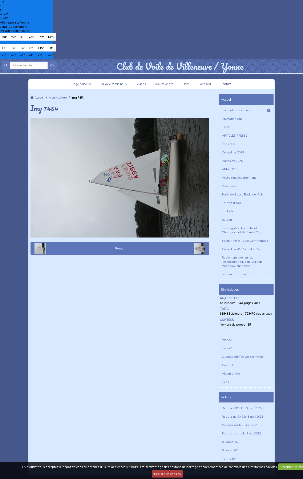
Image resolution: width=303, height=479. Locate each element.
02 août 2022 (231, 442)
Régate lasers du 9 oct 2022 (241, 433)
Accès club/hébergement (239, 177)
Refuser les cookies (167, 474)
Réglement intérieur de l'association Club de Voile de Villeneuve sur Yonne (242, 262)
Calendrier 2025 (233, 152)
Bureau (227, 220)
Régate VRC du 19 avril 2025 (242, 408)
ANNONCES (230, 169)
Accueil (39, 97)
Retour (120, 248)
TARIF (226, 127)
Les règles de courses (246, 110)
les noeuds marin (234, 274)
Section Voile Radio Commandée (245, 241)
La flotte (228, 211)
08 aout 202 (230, 450)
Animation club (232, 119)
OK (52, 65)
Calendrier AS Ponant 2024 (241, 249)
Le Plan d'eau (231, 203)
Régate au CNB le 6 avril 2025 (242, 416)
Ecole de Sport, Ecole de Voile (242, 194)
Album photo (164, 84)
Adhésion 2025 (232, 161)
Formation (229, 459)
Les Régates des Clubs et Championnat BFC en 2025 (240, 230)
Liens (186, 84)
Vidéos (141, 84)
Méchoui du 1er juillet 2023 (240, 425)
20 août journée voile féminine (243, 357)
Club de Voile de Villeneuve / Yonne (179, 66)
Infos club (228, 144)
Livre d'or (205, 84)
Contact (226, 84)
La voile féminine (112, 84)
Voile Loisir (229, 186)
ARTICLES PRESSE (234, 135)
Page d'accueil (81, 84)
